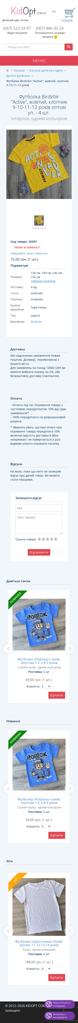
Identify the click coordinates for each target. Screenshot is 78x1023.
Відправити (39, 552)
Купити (56, 695)
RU (54, 11)
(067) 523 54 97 (17, 28)
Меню (39, 60)
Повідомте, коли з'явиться (29, 253)
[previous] (8, 649)
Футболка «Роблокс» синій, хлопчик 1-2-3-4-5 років (39, 661)
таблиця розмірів (43, 281)
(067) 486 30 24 (50, 28)
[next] (70, 649)
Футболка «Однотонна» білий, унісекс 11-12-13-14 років (39, 943)
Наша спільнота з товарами (61, 1004)
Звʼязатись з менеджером (60, 1016)
